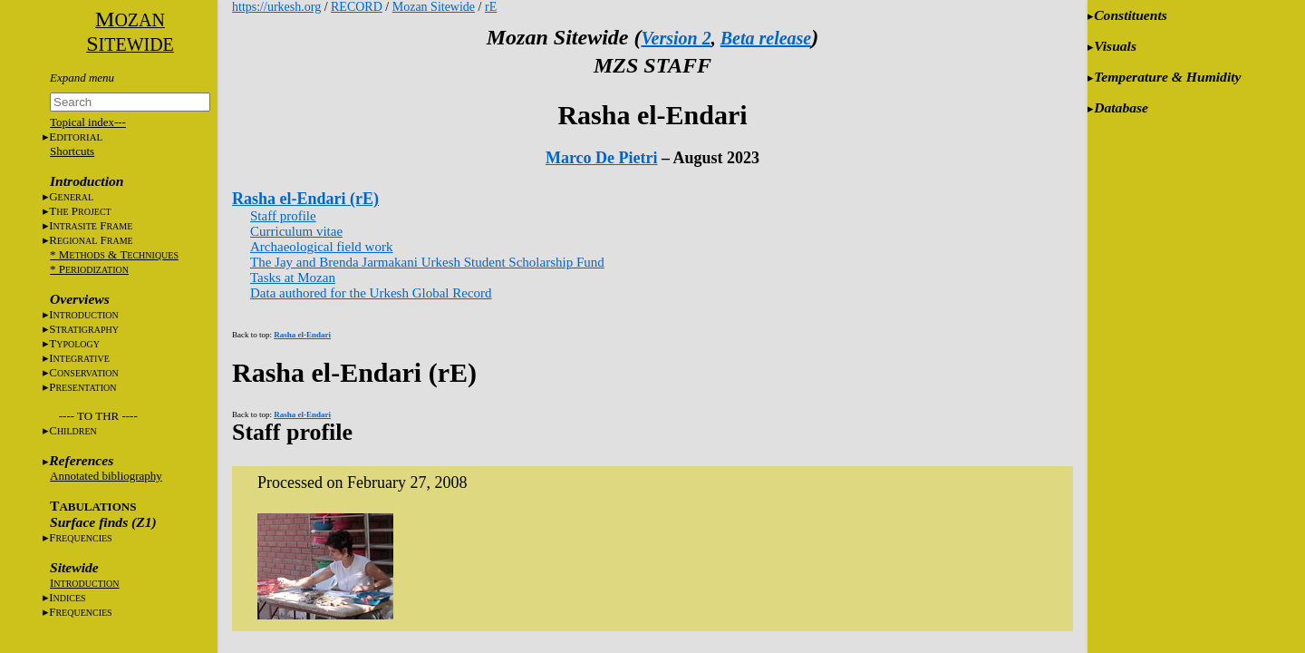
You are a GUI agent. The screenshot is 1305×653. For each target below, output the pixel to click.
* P (89, 269)
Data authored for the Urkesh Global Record (371, 293)
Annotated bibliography (106, 475)
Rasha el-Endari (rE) (305, 199)
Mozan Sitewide (433, 7)
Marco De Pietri (602, 158)
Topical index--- (88, 122)
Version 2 (675, 38)
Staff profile (283, 216)
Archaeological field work (321, 246)
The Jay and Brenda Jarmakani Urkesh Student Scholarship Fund (427, 262)
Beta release (766, 38)
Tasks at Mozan (292, 277)
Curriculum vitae (296, 231)
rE (491, 7)
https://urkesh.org (276, 7)
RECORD (356, 7)
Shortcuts (72, 151)
